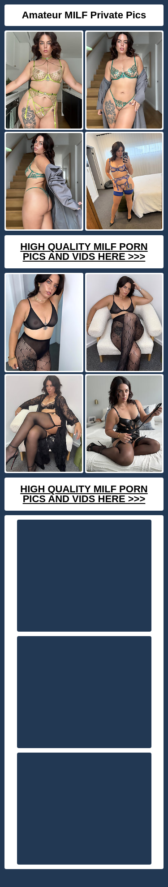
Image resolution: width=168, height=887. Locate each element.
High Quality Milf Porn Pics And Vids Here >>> (83, 251)
